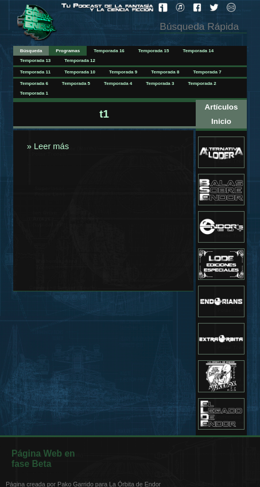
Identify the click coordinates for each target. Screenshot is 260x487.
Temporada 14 (198, 50)
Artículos (221, 107)
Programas (68, 50)
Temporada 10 (79, 72)
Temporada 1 (34, 93)
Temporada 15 (153, 50)
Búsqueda (31, 50)
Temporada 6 (34, 83)
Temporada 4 (118, 83)
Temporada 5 (76, 83)
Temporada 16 (109, 50)
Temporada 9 (123, 72)
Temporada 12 (79, 60)
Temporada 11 (35, 72)
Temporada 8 (165, 72)
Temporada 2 (202, 83)
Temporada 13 (35, 60)
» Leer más (47, 146)
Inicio (221, 121)
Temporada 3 (160, 83)
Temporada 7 (207, 72)
